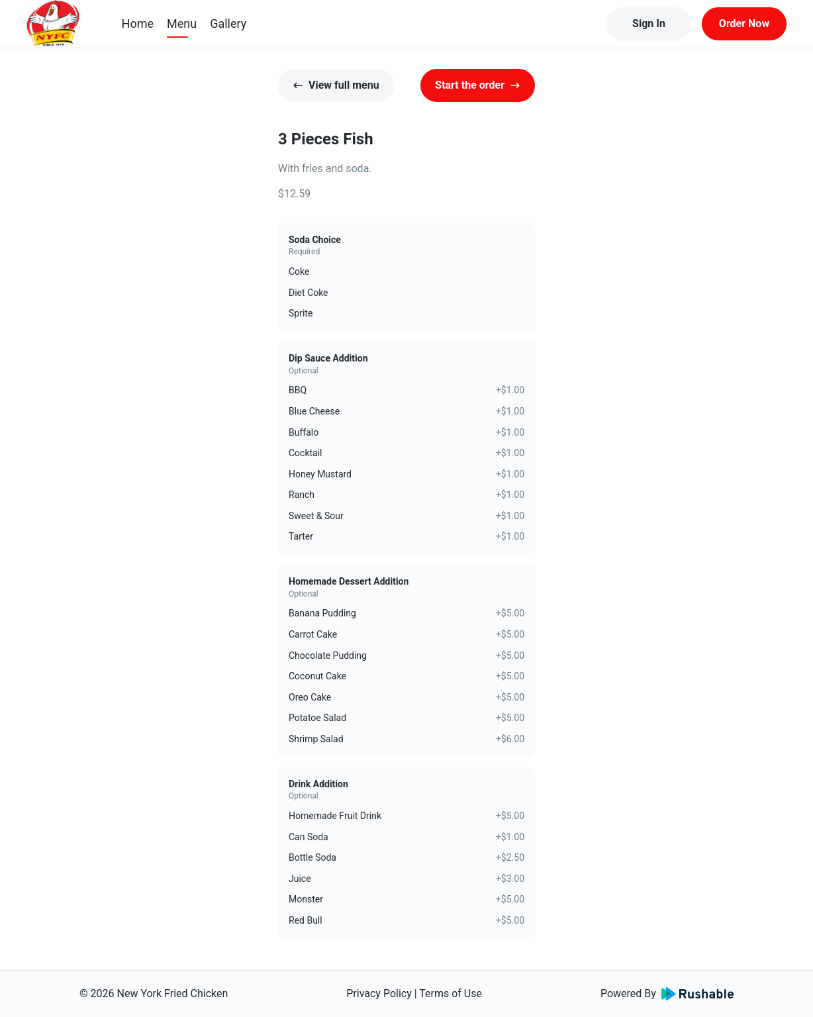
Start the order (477, 85)
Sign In (648, 23)
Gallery (228, 23)
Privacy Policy (379, 993)
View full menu (336, 85)
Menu (182, 23)
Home (138, 23)
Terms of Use (450, 993)
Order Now (744, 23)
